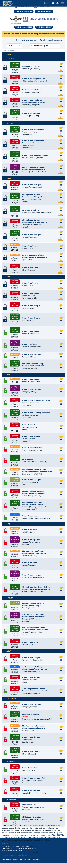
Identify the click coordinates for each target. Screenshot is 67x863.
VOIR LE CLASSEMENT (23, 11)
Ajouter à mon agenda (25, 40)
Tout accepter (33, 847)
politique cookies (43, 840)
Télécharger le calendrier (51, 40)
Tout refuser (33, 853)
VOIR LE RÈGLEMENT (44, 11)
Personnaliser (33, 858)
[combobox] (47, 3)
